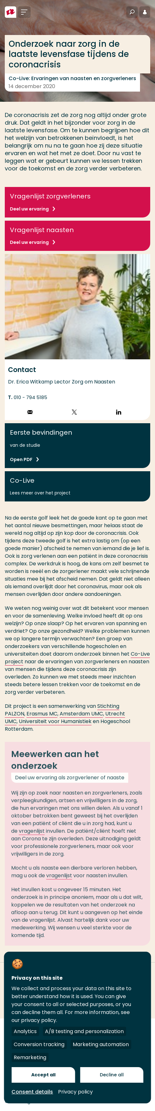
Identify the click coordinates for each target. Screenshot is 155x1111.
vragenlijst (32, 834)
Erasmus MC (41, 713)
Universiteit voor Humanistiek (55, 721)
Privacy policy (75, 1091)
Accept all (43, 1075)
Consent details (32, 1091)
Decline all (112, 1075)
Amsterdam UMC (81, 713)
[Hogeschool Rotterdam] (10, 12)
